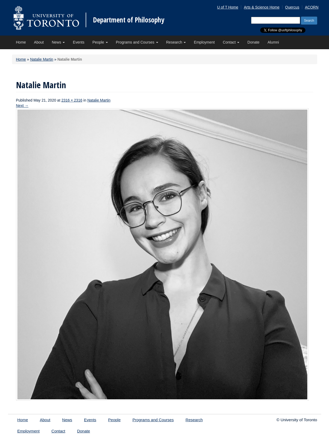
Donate (253, 42)
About (39, 42)
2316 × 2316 (71, 100)
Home (21, 42)
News (58, 42)
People (100, 42)
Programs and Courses (137, 42)
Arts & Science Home (261, 7)
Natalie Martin (41, 59)
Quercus (292, 7)
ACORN (312, 7)
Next (22, 105)
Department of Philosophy (128, 20)
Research (176, 42)
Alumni (273, 42)
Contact (231, 42)
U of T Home (227, 7)
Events (78, 42)
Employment (204, 42)
